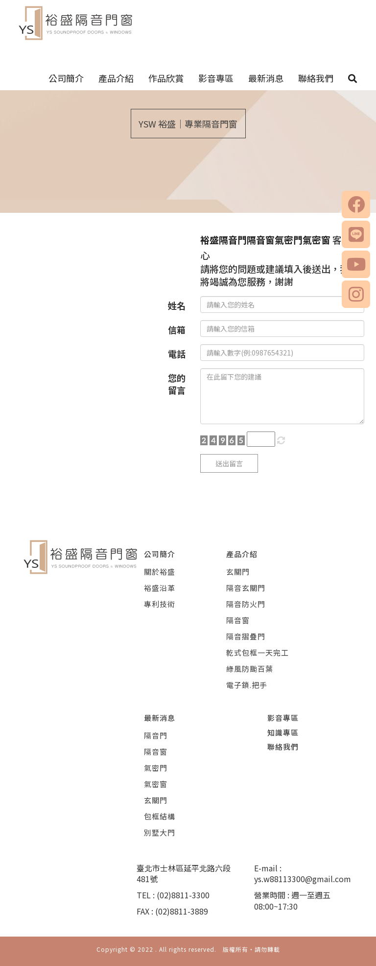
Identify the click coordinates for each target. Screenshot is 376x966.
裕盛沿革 (159, 588)
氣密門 (155, 768)
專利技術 (159, 604)
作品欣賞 (166, 78)
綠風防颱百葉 (249, 668)
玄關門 (238, 571)
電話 (177, 353)
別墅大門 (159, 832)
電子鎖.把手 (246, 685)
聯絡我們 (315, 78)
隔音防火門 (245, 604)
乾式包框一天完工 (257, 652)
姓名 (177, 305)
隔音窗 (238, 620)
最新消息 (265, 78)
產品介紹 (116, 78)
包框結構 (159, 816)
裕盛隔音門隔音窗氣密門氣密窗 (265, 239)
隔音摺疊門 (245, 636)
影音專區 (216, 78)
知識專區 (283, 732)
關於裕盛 (159, 571)
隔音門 (155, 735)
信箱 (177, 329)
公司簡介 (66, 78)
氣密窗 (155, 784)
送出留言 (229, 463)
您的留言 (177, 384)
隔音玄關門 (245, 588)
